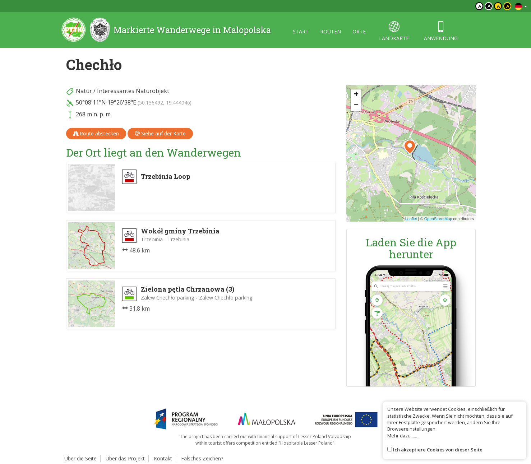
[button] (410, 147)
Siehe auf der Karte (160, 133)
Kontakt (163, 458)
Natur (84, 91)
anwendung (441, 31)
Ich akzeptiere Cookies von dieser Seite (437, 449)
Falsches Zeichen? (202, 458)
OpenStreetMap (438, 219)
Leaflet (411, 219)
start (301, 31)
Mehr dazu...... (402, 435)
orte (359, 31)
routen (330, 31)
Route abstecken (96, 133)
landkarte (394, 31)
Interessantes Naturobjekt (133, 91)
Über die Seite (80, 458)
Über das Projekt (125, 458)
